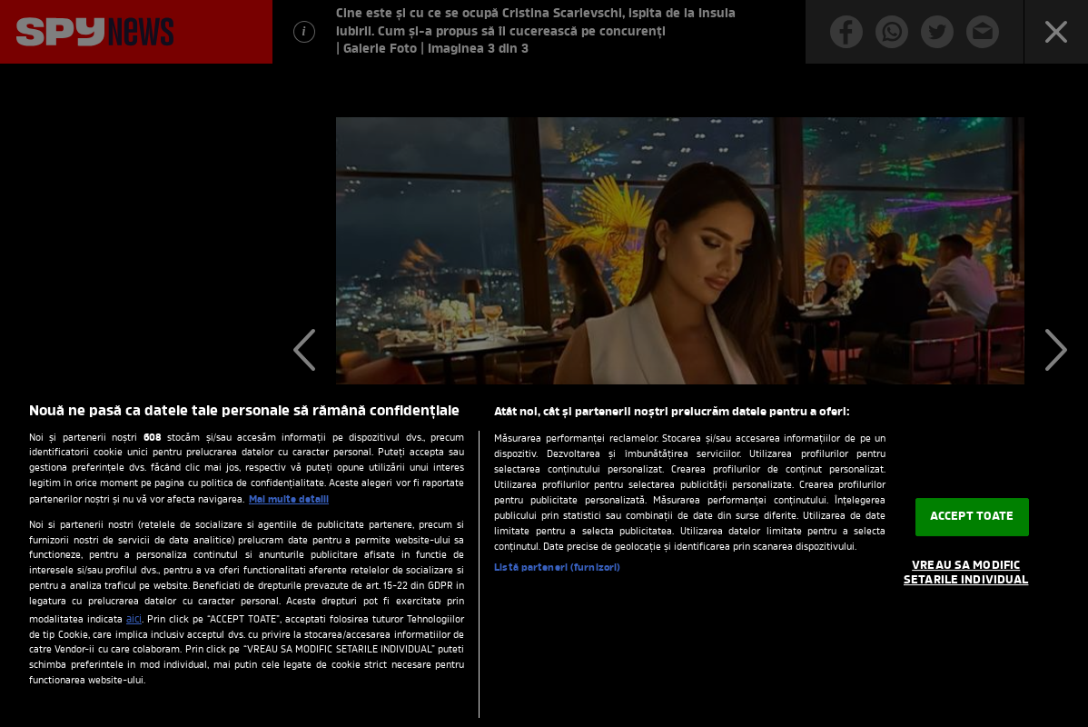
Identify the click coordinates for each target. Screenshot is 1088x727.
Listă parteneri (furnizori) (557, 568)
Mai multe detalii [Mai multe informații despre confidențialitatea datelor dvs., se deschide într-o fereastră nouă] (289, 500)
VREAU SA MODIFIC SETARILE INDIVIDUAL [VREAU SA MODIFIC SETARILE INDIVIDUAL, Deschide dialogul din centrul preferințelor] (966, 573)
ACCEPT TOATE (972, 517)
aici (134, 620)
